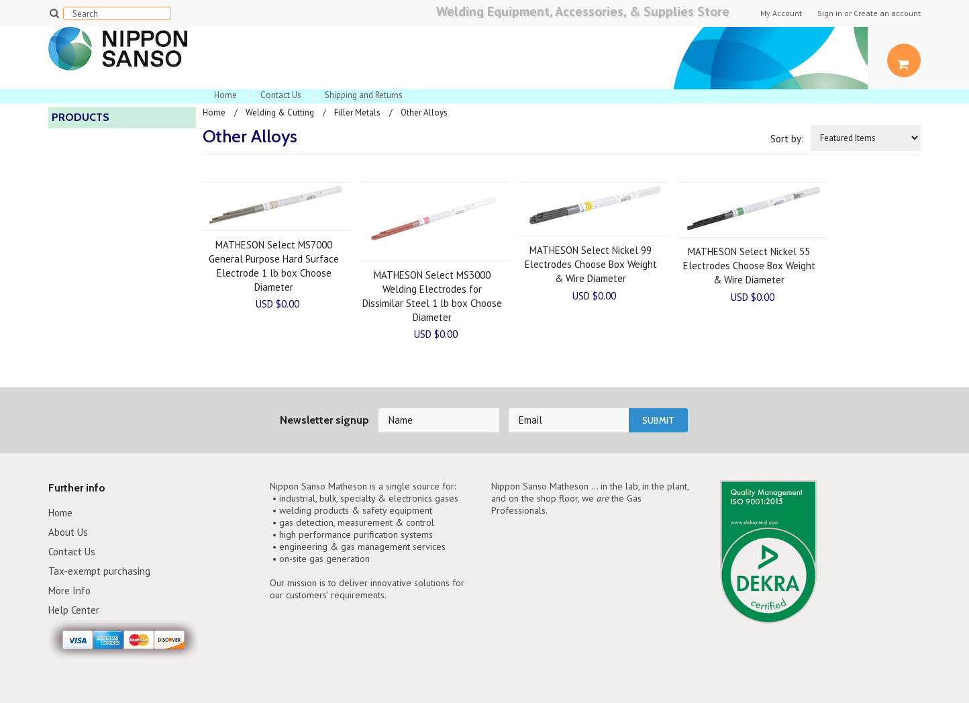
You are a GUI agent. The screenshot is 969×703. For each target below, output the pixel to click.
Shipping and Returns (364, 95)
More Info (69, 590)
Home (225, 95)
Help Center (73, 610)
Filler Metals (357, 112)
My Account (781, 13)
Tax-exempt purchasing (99, 571)
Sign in (829, 13)
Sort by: (787, 138)
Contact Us (280, 95)
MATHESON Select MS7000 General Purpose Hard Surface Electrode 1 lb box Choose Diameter (274, 265)
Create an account (887, 13)
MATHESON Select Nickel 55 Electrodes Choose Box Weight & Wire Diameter (749, 265)
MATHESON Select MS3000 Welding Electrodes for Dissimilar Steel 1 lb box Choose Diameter (432, 296)
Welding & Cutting (280, 112)
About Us (68, 532)
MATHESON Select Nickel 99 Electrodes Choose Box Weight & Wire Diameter (591, 264)
